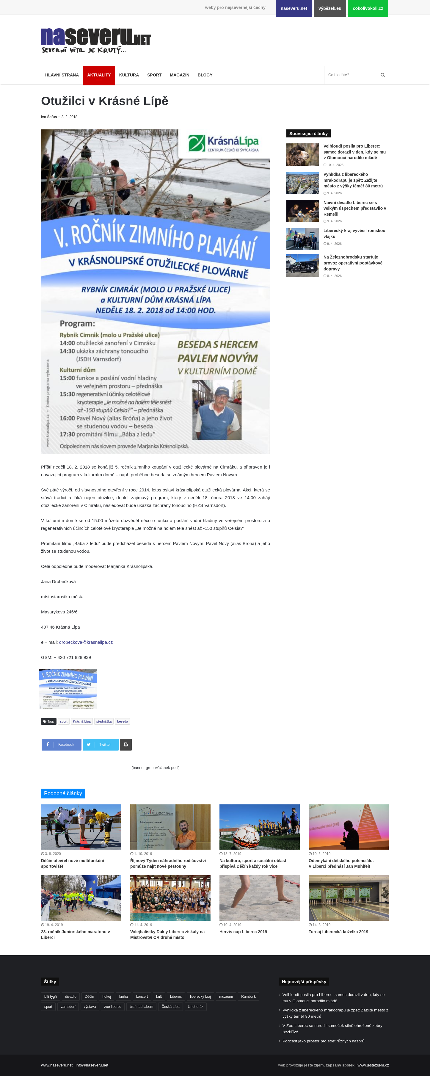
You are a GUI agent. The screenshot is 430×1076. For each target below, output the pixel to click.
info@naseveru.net (92, 1065)
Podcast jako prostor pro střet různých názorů (323, 1041)
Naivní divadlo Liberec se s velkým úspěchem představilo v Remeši (355, 208)
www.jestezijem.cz (373, 1065)
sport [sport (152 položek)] (48, 1007)
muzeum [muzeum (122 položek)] (226, 996)
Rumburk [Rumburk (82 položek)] (248, 996)
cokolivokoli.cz (368, 8)
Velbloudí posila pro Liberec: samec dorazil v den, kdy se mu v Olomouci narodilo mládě (355, 152)
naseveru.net (294, 8)
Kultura (129, 75)
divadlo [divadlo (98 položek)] (70, 996)
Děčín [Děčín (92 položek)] (89, 996)
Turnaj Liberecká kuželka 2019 (338, 931)
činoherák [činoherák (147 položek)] (195, 1007)
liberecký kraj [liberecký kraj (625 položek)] (200, 996)
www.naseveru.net (57, 1065)
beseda (122, 721)
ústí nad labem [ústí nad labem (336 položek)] (141, 1007)
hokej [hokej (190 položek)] (106, 996)
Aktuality (99, 75)
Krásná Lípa (82, 721)
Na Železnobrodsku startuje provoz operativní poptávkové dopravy (353, 263)
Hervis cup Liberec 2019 (243, 931)
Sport (154, 75)
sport (63, 721)
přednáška (104, 721)
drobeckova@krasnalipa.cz (86, 642)
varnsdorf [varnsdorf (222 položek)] (68, 1007)
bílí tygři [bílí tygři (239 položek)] (50, 996)
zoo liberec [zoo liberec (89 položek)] (112, 1007)
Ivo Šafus (49, 117)
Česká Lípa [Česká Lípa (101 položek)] (170, 1007)
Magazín (179, 75)
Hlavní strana (62, 75)
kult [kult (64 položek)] (159, 996)
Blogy (205, 75)
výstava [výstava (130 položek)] (90, 1007)
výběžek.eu (329, 8)
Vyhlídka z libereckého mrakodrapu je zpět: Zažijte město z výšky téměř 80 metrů (353, 180)
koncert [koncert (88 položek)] (142, 996)
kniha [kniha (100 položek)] (123, 996)
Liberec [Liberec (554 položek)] (176, 996)
